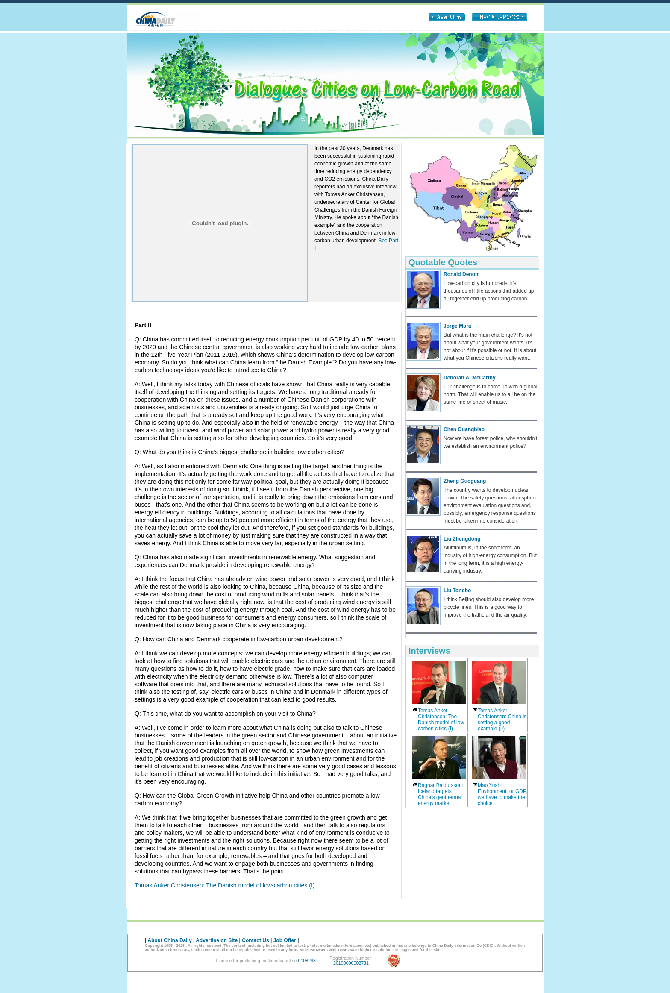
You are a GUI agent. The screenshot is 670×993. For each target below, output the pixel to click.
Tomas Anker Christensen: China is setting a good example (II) (502, 720)
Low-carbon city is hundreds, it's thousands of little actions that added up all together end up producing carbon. (489, 291)
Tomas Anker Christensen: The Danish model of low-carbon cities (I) (224, 885)
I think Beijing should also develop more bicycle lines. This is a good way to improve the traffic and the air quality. (489, 607)
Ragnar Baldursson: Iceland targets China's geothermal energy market (440, 794)
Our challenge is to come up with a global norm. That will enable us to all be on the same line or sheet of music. (490, 394)
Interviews (429, 650)
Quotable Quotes (442, 262)
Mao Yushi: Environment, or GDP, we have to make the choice (502, 794)
